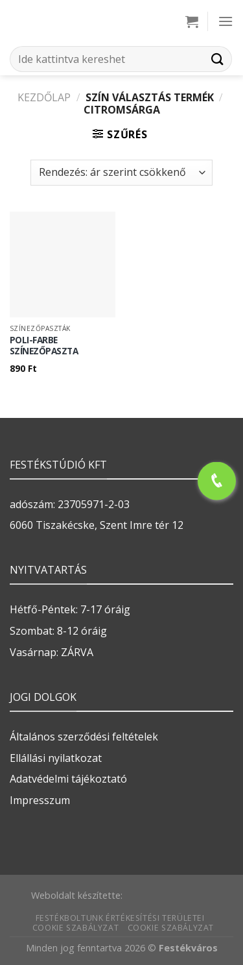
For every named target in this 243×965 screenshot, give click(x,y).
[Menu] (225, 21)
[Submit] (218, 58)
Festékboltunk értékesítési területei (120, 917)
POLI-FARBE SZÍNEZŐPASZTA (44, 345)
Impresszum (40, 800)
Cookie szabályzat (75, 927)
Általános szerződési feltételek (84, 736)
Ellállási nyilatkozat (56, 758)
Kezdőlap (44, 97)
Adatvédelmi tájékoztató (68, 779)
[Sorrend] (121, 173)
